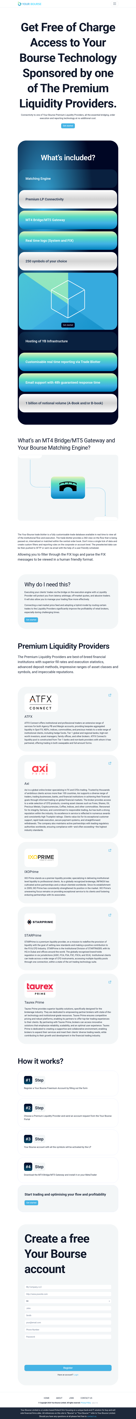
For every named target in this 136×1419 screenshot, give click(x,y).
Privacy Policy (86, 1403)
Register (68, 1368)
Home (46, 1398)
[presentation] (68, 1351)
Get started (68, 126)
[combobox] (68, 1301)
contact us (91, 1416)
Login (76, 1375)
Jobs (71, 1398)
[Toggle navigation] (114, 3)
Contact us (86, 1398)
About (59, 1398)
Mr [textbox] (27, 1301)
